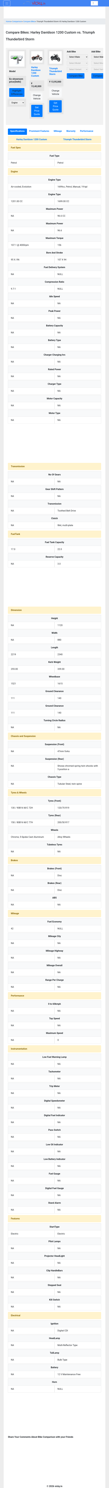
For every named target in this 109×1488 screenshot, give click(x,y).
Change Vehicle (37, 97)
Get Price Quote (37, 111)
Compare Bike (76, 75)
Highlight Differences (17, 92)
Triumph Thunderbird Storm (55, 71)
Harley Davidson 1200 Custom (36, 71)
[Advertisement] (54, 443)
